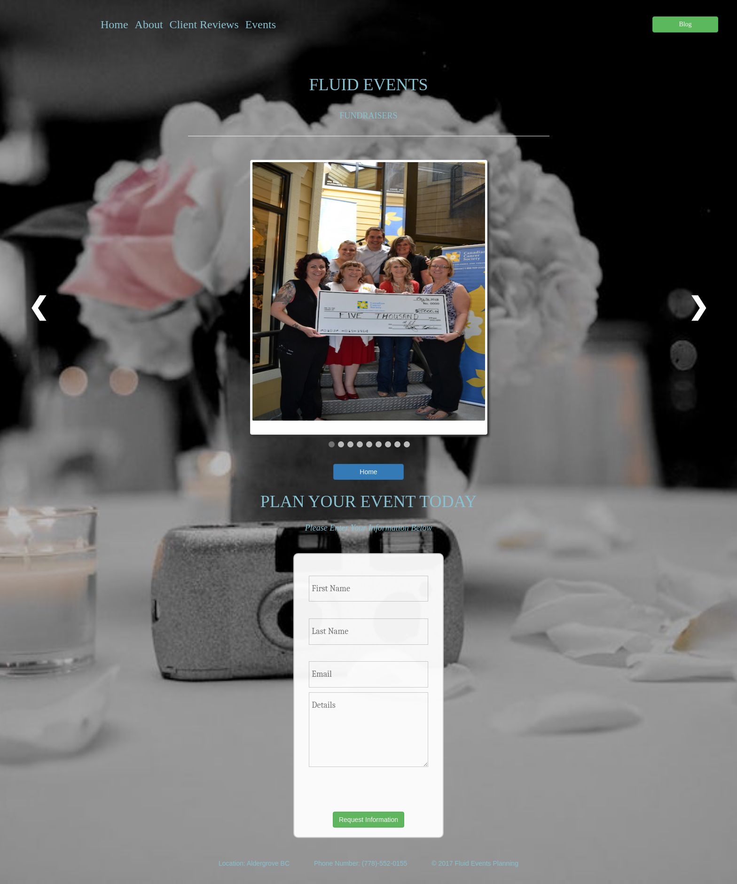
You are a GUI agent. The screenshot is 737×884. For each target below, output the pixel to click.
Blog (685, 24)
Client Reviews (203, 24)
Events (260, 24)
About (149, 24)
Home (114, 24)
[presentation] (363, 789)
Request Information (368, 819)
